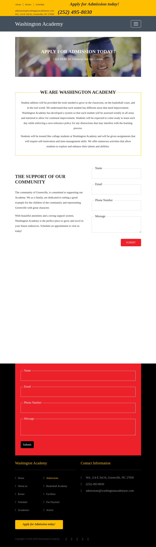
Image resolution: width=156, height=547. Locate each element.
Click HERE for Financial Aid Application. (78, 59)
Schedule (40, 4)
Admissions (52, 478)
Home (21, 478)
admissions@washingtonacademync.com (34, 10)
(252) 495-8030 (95, 484)
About (18, 4)
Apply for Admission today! (94, 4)
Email (98, 184)
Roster (28, 4)
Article (49, 510)
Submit (131, 242)
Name (98, 168)
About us (22, 486)
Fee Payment (52, 502)
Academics (23, 510)
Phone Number (104, 200)
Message (100, 216)
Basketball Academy (56, 486)
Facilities (50, 494)
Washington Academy (39, 24)
